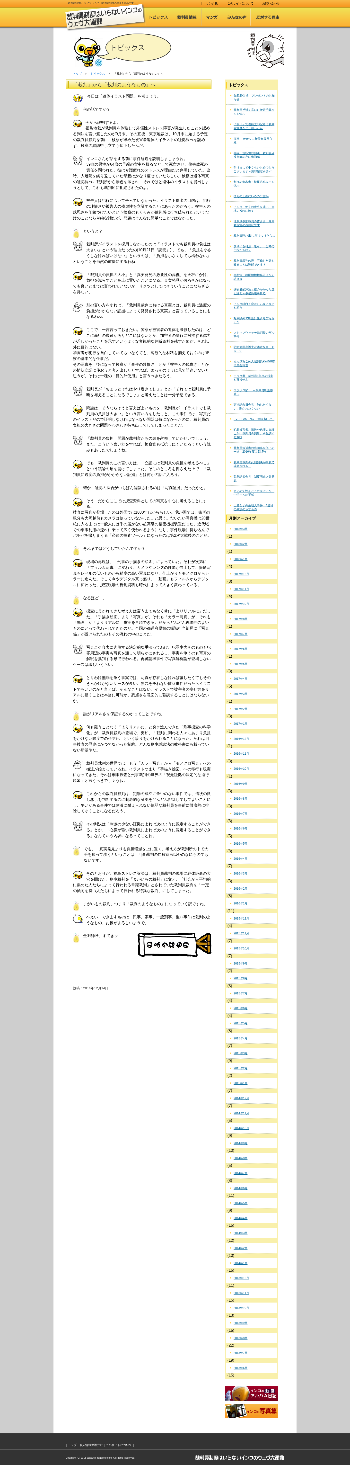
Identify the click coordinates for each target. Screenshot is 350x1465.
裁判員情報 (186, 17)
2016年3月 (240, 873)
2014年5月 (240, 1203)
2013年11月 (241, 1293)
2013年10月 (241, 1308)
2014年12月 (241, 1098)
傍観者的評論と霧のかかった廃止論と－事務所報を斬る (254, 291)
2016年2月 (240, 888)
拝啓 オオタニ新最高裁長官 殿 (254, 140)
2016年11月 (241, 753)
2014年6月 (240, 1188)
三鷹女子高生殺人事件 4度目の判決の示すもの (253, 507)
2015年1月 (240, 1083)
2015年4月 (240, 1038)
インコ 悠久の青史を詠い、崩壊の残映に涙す (254, 209)
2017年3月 (240, 694)
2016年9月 (240, 784)
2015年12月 (241, 918)
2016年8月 (240, 798)
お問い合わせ (271, 3)
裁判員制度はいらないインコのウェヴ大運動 (105, 17)
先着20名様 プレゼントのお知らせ (254, 97)
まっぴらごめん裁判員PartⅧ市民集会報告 (254, 363)
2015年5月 (240, 1023)
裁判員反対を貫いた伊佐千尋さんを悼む (254, 112)
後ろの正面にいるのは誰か (251, 196)
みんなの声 (237, 17)
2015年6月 (240, 1008)
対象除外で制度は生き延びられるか (254, 320)
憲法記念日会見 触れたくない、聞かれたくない (252, 406)
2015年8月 (240, 978)
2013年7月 (240, 1353)
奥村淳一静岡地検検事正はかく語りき (254, 277)
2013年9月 (240, 1323)
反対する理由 (267, 17)
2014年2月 (240, 1248)
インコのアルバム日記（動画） (251, 1393)
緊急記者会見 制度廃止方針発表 (254, 478)
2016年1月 (240, 903)
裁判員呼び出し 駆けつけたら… (254, 235)
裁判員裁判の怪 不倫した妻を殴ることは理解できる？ (254, 262)
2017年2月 (240, 709)
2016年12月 (241, 739)
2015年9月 (240, 963)
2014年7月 (240, 1173)
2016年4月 (240, 858)
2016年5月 (240, 843)
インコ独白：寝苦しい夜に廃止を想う (254, 306)
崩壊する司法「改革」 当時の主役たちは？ (254, 248)
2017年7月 (240, 634)
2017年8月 (240, 619)
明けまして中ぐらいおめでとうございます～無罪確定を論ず (254, 169)
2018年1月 (240, 559)
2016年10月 (241, 768)
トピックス (159, 17)
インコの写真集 (251, 1411)
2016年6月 (240, 828)
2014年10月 (241, 1128)
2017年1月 (240, 723)
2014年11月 (241, 1113)
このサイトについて (240, 3)
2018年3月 (240, 529)
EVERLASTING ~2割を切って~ (254, 419)
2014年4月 (240, 1218)
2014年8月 (240, 1158)
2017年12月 (241, 574)
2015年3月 (240, 1053)
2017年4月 (240, 678)
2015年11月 (241, 933)
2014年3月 (240, 1233)
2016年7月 (240, 813)
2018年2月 (240, 544)
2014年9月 (240, 1143)
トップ (77, 73)
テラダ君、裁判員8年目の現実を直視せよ (253, 378)
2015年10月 (241, 948)
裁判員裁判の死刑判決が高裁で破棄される (254, 464)
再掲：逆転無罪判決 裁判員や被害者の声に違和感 (254, 155)
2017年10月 (241, 604)
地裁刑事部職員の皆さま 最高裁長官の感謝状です (254, 223)
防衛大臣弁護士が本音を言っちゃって (254, 349)
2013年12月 (241, 1278)
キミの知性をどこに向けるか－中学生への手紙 (254, 493)
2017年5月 (240, 664)
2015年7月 (240, 993)
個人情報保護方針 (91, 1445)
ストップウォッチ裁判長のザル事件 (254, 334)
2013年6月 (240, 1368)
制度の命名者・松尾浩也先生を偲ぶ (254, 184)
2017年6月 (240, 649)
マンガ (212, 17)
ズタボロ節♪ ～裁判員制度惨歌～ (253, 392)
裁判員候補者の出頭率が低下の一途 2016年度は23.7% (254, 450)
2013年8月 (240, 1338)
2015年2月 (240, 1068)
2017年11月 (241, 589)
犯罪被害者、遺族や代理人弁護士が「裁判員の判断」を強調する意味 (254, 433)
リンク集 (212, 3)
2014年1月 (240, 1263)
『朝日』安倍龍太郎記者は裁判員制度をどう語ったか (254, 126)
